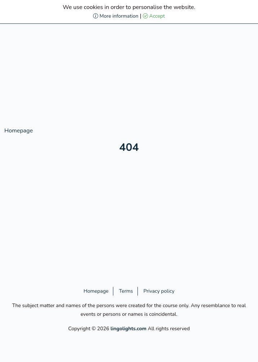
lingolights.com (128, 328)
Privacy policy (159, 291)
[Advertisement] (129, 75)
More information (115, 16)
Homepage (18, 131)
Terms (126, 291)
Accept (154, 16)
